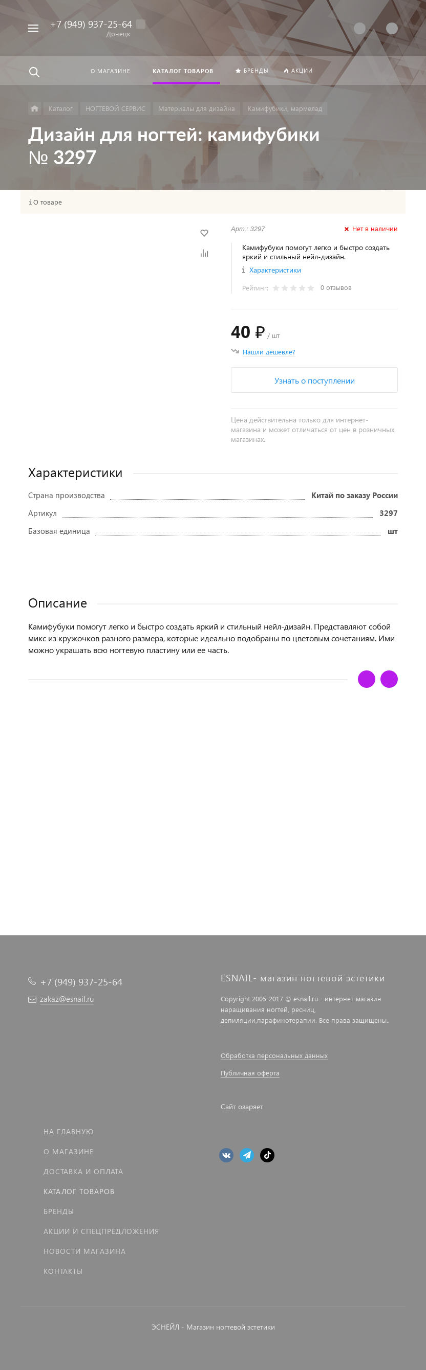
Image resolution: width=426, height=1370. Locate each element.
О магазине (69, 1151)
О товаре (47, 202)
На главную (69, 1131)
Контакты (63, 1271)
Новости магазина (85, 1251)
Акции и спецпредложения (101, 1231)
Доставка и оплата (83, 1171)
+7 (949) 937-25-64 (91, 23)
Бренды (59, 1211)
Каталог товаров (79, 1191)
